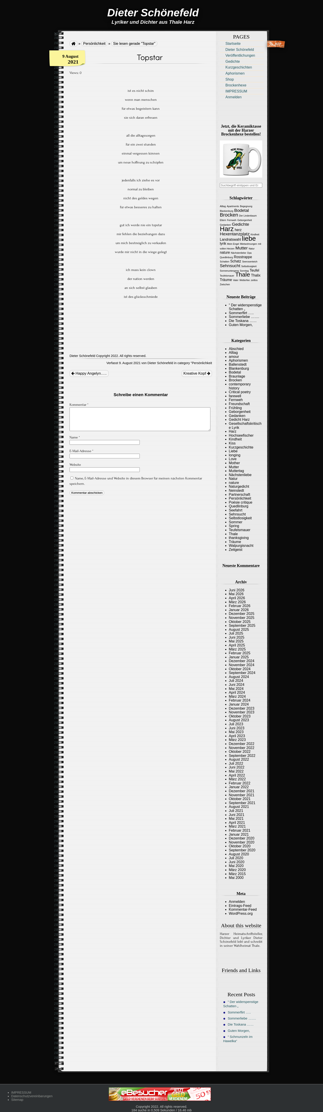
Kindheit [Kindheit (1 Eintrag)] (255, 234)
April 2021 (237, 822)
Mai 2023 (236, 732)
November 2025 (241, 618)
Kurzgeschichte (241, 447)
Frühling (235, 408)
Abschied (236, 349)
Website (75, 465)
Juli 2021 (236, 811)
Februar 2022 (239, 783)
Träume (235, 542)
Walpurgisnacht (241, 545)
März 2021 (237, 826)
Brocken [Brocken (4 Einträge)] (229, 215)
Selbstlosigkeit (240, 518)
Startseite (233, 43)
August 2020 (239, 854)
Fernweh (236, 400)
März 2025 (237, 649)
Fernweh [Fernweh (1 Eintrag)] (231, 220)
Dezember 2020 (241, 838)
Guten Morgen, (241, 325)
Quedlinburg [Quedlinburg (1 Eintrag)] (226, 257)
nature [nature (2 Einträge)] (225, 252)
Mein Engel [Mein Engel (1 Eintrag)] (233, 244)
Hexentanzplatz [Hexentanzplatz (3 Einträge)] (235, 234)
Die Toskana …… (243, 321)
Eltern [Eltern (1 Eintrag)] (223, 220)
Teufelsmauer (239, 530)
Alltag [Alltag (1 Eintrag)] (223, 206)
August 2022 (239, 759)
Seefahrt (235, 510)
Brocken (235, 380)
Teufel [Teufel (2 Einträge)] (254, 270)
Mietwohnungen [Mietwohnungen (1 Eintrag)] (248, 244)
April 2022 (237, 775)
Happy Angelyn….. (89, 373)
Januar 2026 (239, 610)
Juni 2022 (236, 767)
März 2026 (237, 602)
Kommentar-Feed (243, 909)
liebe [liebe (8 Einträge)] (249, 238)
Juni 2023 (236, 728)
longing (234, 455)
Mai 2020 (236, 866)
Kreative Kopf (196, 373)
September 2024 (242, 673)
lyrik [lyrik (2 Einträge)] (223, 243)
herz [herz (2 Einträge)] (238, 230)
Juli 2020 (236, 858)
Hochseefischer (241, 435)
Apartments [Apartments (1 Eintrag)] (233, 206)
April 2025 (237, 645)
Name (75, 437)
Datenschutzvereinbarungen (31, 1096)
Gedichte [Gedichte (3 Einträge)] (240, 224)
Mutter (234, 467)
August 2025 (239, 629)
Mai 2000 (236, 878)
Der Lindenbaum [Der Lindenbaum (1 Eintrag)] (248, 215)
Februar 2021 (239, 830)
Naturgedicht (239, 486)
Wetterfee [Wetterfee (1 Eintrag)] (245, 280)
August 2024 (239, 677)
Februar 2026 (239, 606)
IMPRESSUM (236, 91)
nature (234, 483)
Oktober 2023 (240, 716)
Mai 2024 (236, 689)
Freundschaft (239, 404)
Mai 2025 (236, 641)
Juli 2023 (236, 724)
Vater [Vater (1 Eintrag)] (235, 280)
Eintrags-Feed (240, 906)
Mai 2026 (236, 594)
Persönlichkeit (94, 43)
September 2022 (242, 756)
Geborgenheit (240, 412)
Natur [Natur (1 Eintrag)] (252, 248)
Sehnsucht (237, 514)
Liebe (233, 451)
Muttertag (236, 471)
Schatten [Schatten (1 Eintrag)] (224, 261)
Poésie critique (240, 502)
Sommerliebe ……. (244, 317)
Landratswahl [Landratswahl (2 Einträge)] (230, 239)
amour (234, 357)
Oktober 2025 (240, 622)
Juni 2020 (236, 862)
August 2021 (239, 807)
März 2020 (237, 870)
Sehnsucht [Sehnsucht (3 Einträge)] (230, 265)
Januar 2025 (239, 657)
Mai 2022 (236, 771)
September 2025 (242, 625)
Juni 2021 (236, 815)
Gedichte (232, 61)
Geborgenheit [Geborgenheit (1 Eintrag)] (244, 220)
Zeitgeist (235, 550)
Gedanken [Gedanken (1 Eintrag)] (225, 224)
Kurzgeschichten (238, 67)
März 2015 (237, 874)
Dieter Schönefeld (239, 50)
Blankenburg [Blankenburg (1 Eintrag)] (226, 211)
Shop (229, 79)
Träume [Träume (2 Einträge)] (226, 280)
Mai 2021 (236, 818)
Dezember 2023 (241, 708)
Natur (233, 479)
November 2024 (241, 665)
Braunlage (237, 376)
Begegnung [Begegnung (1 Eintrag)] (246, 206)
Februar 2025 (239, 653)
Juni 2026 (236, 590)
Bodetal (235, 372)
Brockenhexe (235, 85)
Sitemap (17, 1099)
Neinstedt (236, 490)
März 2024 (237, 696)
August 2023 (239, 720)
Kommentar (79, 405)
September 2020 (242, 850)
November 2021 (241, 795)
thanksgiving (239, 538)
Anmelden (233, 97)
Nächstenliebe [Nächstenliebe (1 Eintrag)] (238, 252)
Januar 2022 (239, 787)
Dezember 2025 (241, 614)
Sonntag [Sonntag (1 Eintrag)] (244, 270)
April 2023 (237, 736)
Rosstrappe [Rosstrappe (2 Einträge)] (243, 257)
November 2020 (241, 842)
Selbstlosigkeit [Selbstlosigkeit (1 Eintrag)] (249, 266)
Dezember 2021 (241, 791)
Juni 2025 (236, 637)
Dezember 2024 (241, 661)
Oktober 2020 (240, 846)
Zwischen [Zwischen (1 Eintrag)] (225, 284)
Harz (232, 431)
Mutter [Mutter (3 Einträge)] (242, 248)
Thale (233, 534)
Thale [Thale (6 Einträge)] (242, 274)
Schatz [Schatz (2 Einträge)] (235, 261)
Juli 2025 (236, 633)
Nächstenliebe (240, 475)
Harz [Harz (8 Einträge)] (227, 228)
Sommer (235, 522)
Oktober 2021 (240, 799)
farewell (235, 396)
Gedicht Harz (239, 419)
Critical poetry (240, 392)
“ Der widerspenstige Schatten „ (240, 1004)
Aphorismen (234, 73)
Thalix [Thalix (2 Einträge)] (255, 275)
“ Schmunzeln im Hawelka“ (238, 1039)
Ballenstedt (238, 364)
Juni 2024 (236, 685)
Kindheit (235, 439)
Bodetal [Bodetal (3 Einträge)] (241, 210)
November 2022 (241, 748)
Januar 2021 (239, 834)
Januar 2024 (239, 704)
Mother (234, 463)
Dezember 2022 (241, 744)
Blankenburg (239, 368)
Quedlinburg (238, 506)
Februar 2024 (239, 700)
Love (233, 459)
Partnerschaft (239, 494)
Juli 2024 (236, 681)
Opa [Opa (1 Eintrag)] (249, 252)
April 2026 (237, 598)
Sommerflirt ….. (241, 313)
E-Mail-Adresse (81, 451)
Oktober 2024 (240, 669)
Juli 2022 (236, 763)
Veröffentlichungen (240, 55)
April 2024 (237, 692)
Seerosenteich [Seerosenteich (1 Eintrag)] (249, 261)
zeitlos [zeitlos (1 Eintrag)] (254, 280)
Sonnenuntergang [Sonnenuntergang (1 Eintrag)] (229, 270)
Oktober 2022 (240, 751)
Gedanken (237, 416)
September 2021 (242, 803)
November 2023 (241, 712)
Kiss (232, 443)
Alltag (233, 352)
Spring (234, 526)
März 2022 (237, 779)
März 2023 (237, 740)
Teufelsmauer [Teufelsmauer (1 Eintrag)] (227, 275)
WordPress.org (241, 913)
